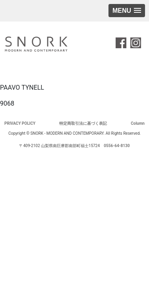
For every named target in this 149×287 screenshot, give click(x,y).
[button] (126, 10)
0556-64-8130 (117, 146)
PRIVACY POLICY (19, 123)
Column (138, 123)
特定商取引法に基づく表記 (83, 123)
